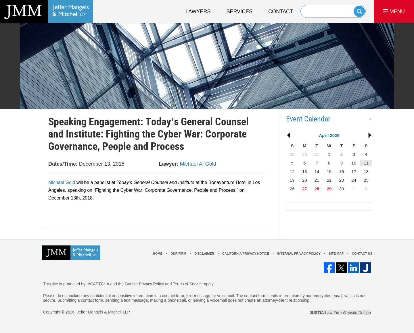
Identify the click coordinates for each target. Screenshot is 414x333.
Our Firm (178, 253)
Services (240, 11)
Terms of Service (188, 284)
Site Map (336, 253)
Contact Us (362, 253)
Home (157, 253)
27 (304, 188)
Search (359, 11)
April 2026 (329, 135)
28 (317, 188)
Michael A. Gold (198, 164)
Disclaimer (204, 253)
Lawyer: (169, 164)
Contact (280, 11)
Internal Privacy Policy (298, 253)
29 (329, 188)
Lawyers (197, 11)
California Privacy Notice (245, 253)
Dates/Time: (63, 164)
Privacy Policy (151, 284)
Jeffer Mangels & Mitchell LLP (103, 312)
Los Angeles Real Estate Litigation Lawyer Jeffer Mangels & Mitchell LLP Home (46, 11)
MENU (394, 11)
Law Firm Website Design (340, 312)
